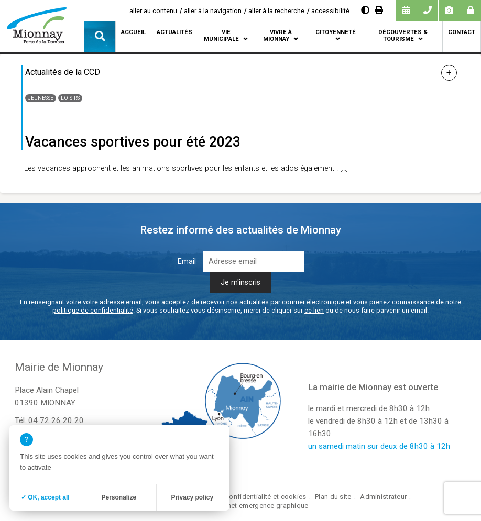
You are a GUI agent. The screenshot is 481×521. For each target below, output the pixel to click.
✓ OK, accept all (45, 497)
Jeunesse (40, 98)
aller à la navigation (213, 11)
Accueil (133, 32)
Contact (461, 32)
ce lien (314, 310)
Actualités (174, 32)
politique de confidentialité (92, 310)
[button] (99, 36)
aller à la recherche (276, 11)
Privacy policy (192, 497)
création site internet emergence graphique (240, 505)
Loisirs (70, 98)
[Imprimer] (379, 10)
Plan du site (333, 497)
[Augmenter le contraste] (365, 10)
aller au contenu (153, 11)
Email (187, 261)
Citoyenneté (335, 32)
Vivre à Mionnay (277, 35)
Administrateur (383, 497)
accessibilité (330, 11)
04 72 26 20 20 (56, 420)
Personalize (118, 497)
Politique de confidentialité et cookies (246, 497)
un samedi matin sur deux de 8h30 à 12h (379, 446)
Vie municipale (221, 35)
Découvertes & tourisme (403, 35)
